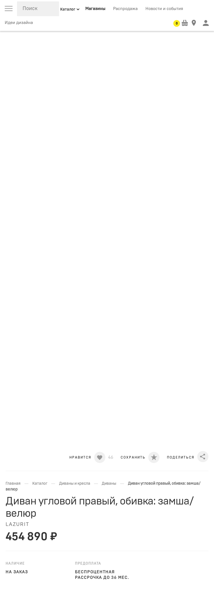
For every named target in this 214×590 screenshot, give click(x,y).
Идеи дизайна (19, 23)
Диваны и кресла (74, 484)
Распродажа (125, 9)
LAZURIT (17, 524)
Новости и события (164, 9)
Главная (13, 484)
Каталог (39, 484)
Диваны (109, 484)
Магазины (95, 9)
